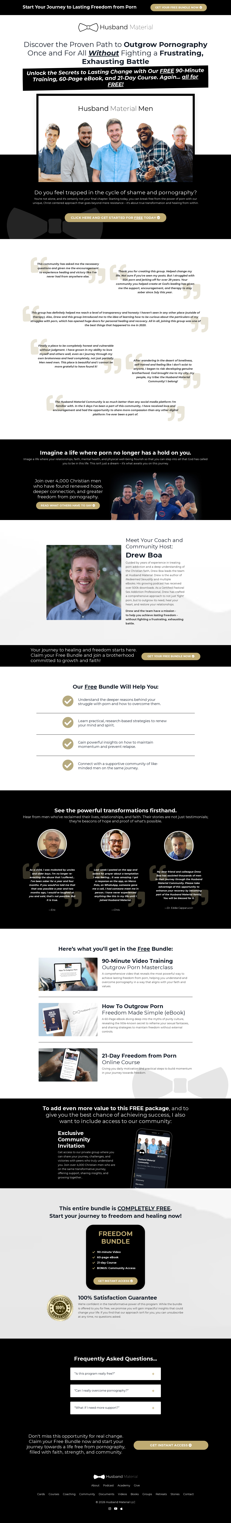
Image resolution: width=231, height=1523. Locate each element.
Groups (147, 1502)
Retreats (161, 1502)
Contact (188, 1502)
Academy (124, 1494)
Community (87, 1502)
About (95, 1494)
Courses (54, 1502)
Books (135, 1502)
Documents (106, 1502)
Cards (41, 1502)
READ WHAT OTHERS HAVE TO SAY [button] (68, 506)
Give (137, 1494)
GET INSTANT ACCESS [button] (115, 1288)
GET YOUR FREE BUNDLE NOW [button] (178, 7)
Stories (175, 1502)
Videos (122, 1502)
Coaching (69, 1502)
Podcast (108, 1494)
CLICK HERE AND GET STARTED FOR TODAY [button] (115, 218)
